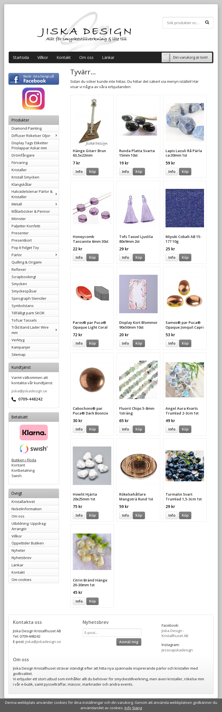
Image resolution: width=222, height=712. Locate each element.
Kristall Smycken (25, 177)
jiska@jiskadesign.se (29, 390)
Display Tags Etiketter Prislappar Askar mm (30, 145)
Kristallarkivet (23, 501)
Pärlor (35, 254)
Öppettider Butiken (28, 543)
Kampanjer (21, 347)
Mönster (19, 218)
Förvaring (20, 162)
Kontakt (63, 57)
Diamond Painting (27, 128)
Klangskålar (22, 184)
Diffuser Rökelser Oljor (35, 135)
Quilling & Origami (27, 262)
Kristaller (19, 169)
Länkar (108, 57)
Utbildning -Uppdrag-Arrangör (29, 526)
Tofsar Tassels (24, 320)
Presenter (20, 232)
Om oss (86, 57)
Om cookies (21, 579)
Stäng (137, 707)
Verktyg (18, 339)
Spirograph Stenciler (29, 298)
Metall (35, 204)
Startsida (21, 57)
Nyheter (18, 550)
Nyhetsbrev (21, 557)
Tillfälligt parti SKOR (28, 312)
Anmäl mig (129, 641)
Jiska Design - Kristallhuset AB (175, 633)
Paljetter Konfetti (26, 225)
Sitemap (19, 354)
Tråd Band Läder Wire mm (35, 330)
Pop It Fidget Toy (25, 247)
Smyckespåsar (24, 291)
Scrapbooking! (24, 276)
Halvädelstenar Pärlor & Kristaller (35, 194)
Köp (92, 171)
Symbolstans (23, 305)
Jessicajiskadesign (177, 650)
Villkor (42, 57)
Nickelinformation (27, 508)
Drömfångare (23, 155)
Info (79, 171)
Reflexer (19, 269)
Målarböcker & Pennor (31, 211)
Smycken (19, 283)
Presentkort (22, 240)
